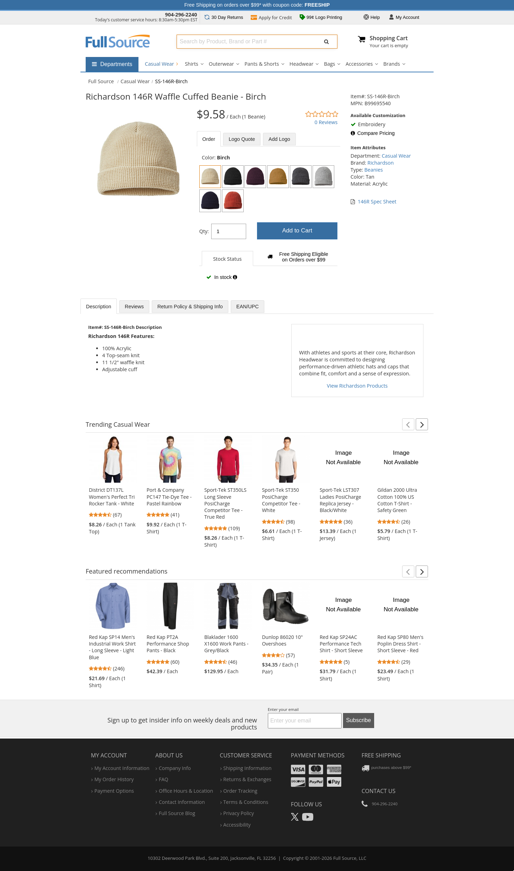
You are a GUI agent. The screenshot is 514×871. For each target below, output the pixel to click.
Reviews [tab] (134, 306)
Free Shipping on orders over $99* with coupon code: (257, 5)
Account (404, 18)
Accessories (359, 63)
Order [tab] (208, 139)
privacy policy (238, 813)
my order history (114, 779)
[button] (408, 424)
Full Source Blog (177, 813)
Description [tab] (98, 306)
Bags (329, 63)
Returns (223, 17)
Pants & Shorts (261, 63)
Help (372, 18)
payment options (114, 790)
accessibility (237, 824)
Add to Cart (297, 230)
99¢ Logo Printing (321, 18)
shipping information (247, 768)
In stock (221, 277)
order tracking (240, 790)
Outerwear (221, 63)
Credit (271, 18)
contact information (182, 802)
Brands (391, 63)
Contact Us (378, 791)
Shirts (191, 63)
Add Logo (279, 139)
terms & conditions (246, 802)
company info (175, 768)
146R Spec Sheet (377, 201)
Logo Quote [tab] (242, 139)
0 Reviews (325, 122)
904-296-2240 (181, 14)
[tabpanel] (268, 221)
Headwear (302, 63)
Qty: (204, 231)
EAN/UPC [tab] (247, 306)
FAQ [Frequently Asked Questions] (163, 779)
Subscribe (358, 720)
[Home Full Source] (101, 81)
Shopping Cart (389, 38)
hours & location (186, 790)
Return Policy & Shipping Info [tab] (190, 306)
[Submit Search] (326, 41)
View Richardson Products (357, 385)
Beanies (373, 169)
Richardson (380, 162)
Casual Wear (161, 63)
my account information (121, 768)
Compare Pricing (373, 133)
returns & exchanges (247, 779)
